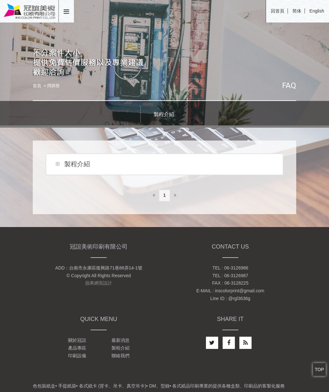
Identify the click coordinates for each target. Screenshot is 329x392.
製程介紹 (164, 114)
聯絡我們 (120, 355)
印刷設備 (77, 355)
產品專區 (77, 348)
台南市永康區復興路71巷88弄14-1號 (105, 267)
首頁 (37, 85)
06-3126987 (236, 275)
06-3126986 (236, 267)
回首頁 (277, 11)
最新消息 (120, 340)
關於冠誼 (77, 340)
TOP (319, 369)
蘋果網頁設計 (98, 283)
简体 (296, 11)
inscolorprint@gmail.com (239, 290)
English (316, 11)
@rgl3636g (239, 298)
